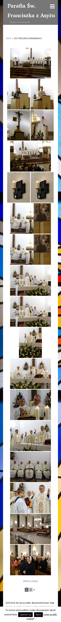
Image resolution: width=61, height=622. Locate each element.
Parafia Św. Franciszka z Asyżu (31, 11)
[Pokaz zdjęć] (30, 581)
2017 (8, 38)
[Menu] (52, 6)
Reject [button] (38, 614)
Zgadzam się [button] (25, 614)
